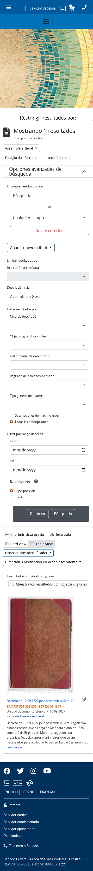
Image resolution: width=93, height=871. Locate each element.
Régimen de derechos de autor (32, 376)
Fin (12, 461)
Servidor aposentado (19, 829)
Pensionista (13, 836)
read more (14, 747)
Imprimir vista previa (24, 534)
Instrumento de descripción (30, 356)
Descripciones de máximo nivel (37, 415)
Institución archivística (23, 267)
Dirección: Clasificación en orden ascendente (41, 562)
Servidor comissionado (21, 822)
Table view (41, 544)
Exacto (19, 497)
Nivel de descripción (24, 316)
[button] (72, 7)
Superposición (25, 491)
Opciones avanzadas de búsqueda (35, 171)
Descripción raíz (18, 287)
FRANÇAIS (48, 792)
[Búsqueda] (49, 195)
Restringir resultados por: (48, 117)
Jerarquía (60, 534)
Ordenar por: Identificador (27, 552)
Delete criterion (49, 230)
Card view (15, 544)
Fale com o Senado (21, 846)
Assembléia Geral (31, 716)
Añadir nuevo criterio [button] (29, 247)
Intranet (12, 805)
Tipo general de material (27, 395)
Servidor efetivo (16, 815)
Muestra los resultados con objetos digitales (49, 584)
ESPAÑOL (28, 792)
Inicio (14, 441)
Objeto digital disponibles (28, 336)
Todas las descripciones (31, 422)
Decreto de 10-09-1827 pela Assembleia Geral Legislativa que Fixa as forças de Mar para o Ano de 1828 (42, 701)
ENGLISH (11, 792)
